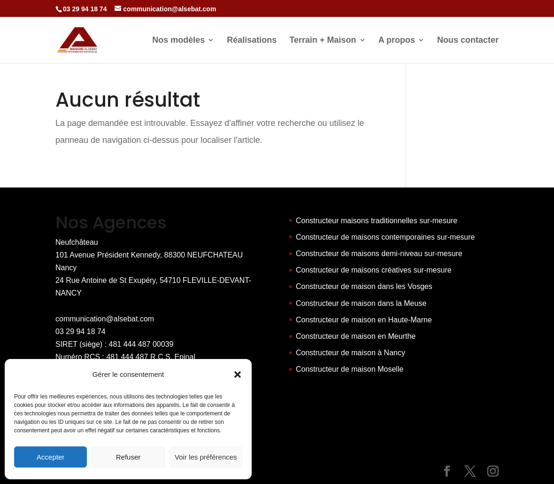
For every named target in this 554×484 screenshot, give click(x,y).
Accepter (50, 457)
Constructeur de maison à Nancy (350, 353)
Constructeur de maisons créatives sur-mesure (374, 270)
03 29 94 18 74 (80, 332)
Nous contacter (468, 41)
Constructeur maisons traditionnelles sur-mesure (376, 221)
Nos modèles (178, 41)
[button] (237, 374)
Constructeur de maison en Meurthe (356, 336)
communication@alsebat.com (104, 319)
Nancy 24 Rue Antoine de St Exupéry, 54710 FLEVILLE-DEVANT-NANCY (153, 280)
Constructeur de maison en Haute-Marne (364, 320)
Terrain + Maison (322, 41)
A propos (396, 41)
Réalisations (252, 41)
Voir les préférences (206, 457)
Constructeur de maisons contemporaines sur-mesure (385, 237)
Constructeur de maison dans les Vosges (364, 286)
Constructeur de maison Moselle (349, 369)
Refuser (128, 457)
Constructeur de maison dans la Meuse (361, 303)
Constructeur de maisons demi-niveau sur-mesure (379, 254)
